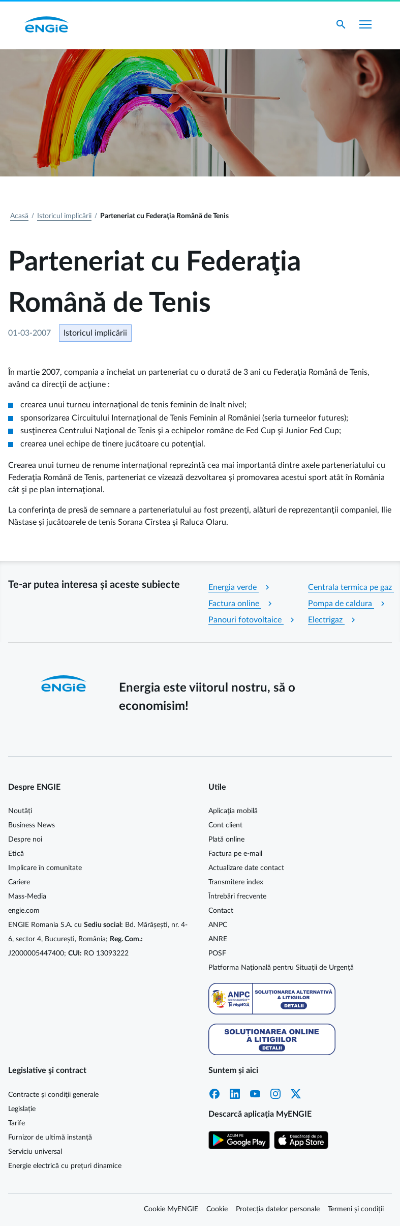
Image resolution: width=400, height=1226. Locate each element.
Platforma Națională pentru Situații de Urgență (281, 967)
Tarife (16, 1123)
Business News (31, 825)
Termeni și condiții (356, 1209)
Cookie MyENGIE (171, 1209)
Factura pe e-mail (235, 853)
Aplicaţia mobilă (233, 811)
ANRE (217, 939)
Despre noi (25, 839)
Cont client (225, 825)
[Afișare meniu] (365, 24)
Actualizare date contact (246, 868)
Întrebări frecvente (237, 896)
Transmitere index (235, 882)
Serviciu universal (35, 1151)
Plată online (226, 839)
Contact (220, 910)
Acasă (19, 216)
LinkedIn (235, 1094)
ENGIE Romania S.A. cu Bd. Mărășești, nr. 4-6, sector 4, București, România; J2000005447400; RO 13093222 (98, 939)
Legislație (22, 1109)
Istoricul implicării (64, 216)
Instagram (275, 1094)
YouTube (255, 1094)
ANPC (217, 925)
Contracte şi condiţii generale (53, 1094)
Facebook (214, 1094)
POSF (217, 953)
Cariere (19, 882)
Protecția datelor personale (278, 1209)
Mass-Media (27, 896)
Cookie (217, 1209)
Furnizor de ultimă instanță (50, 1137)
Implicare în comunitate (45, 868)
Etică (16, 853)
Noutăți (20, 811)
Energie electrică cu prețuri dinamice (64, 1166)
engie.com (24, 910)
